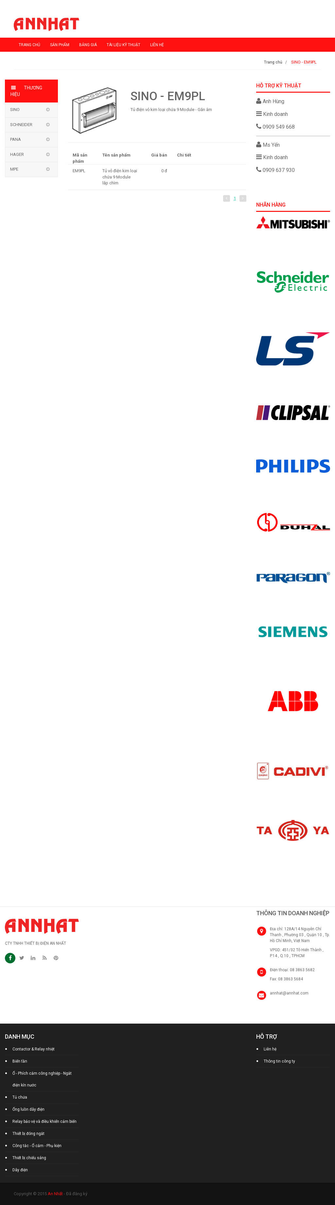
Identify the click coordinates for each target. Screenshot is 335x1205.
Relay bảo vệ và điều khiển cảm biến (44, 1121)
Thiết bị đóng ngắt (28, 1133)
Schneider (21, 124)
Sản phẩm (59, 45)
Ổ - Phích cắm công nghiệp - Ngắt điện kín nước (42, 1079)
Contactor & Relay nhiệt (33, 1049)
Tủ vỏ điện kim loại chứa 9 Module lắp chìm (119, 176)
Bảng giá (88, 45)
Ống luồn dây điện (28, 1109)
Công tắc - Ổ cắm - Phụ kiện (37, 1145)
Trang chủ (29, 45)
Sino (15, 109)
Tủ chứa (19, 1097)
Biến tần (19, 1061)
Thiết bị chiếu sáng (29, 1158)
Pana (15, 139)
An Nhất (55, 1193)
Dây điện (20, 1170)
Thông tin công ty (279, 1061)
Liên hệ (157, 45)
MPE (14, 169)
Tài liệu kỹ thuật (123, 45)
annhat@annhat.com (289, 993)
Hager (17, 154)
